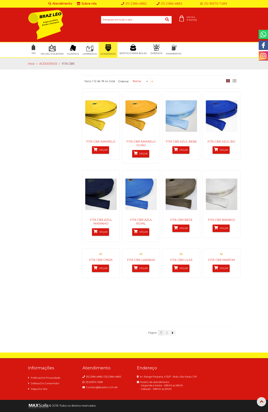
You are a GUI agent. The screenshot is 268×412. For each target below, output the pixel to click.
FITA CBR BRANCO (221, 220)
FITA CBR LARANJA (141, 260)
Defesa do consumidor (45, 383)
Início (31, 63)
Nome (137, 81)
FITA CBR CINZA (101, 260)
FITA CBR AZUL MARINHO (101, 221)
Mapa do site (39, 388)
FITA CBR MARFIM (221, 260)
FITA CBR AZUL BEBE (181, 141)
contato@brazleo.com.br (102, 387)
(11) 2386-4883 (112, 376)
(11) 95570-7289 (94, 382)
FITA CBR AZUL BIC (222, 141)
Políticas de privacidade (45, 377)
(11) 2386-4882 (94, 376)
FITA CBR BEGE (181, 220)
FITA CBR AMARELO (100, 141)
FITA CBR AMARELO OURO (141, 143)
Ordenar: (123, 81)
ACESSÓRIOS (48, 63)
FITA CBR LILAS (181, 260)
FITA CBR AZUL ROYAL (141, 221)
